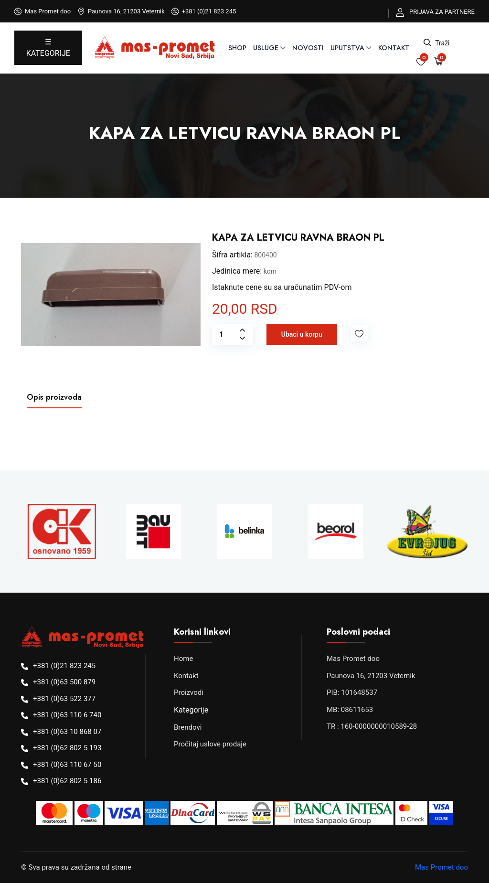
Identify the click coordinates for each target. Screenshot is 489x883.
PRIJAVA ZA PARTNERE (442, 11)
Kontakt (393, 47)
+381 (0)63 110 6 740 (67, 715)
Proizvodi (188, 692)
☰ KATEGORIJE (48, 47)
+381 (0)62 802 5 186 (67, 781)
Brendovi (188, 727)
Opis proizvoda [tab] (54, 397)
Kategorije (191, 709)
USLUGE (265, 47)
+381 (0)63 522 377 (64, 698)
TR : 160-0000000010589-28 (372, 726)
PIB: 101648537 (352, 692)
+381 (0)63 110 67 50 (67, 764)
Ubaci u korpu (301, 334)
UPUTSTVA (347, 47)
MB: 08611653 (350, 709)
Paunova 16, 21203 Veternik (371, 675)
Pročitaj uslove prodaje (210, 744)
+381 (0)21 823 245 (209, 11)
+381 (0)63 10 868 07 (67, 731)
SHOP (237, 47)
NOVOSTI (308, 47)
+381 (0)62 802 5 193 (67, 748)
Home (183, 658)
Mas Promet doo (353, 658)
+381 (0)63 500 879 (64, 682)
